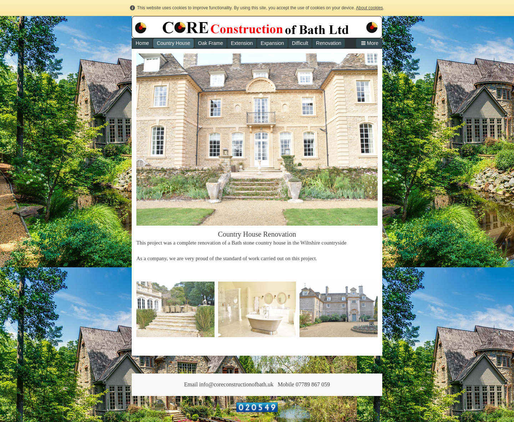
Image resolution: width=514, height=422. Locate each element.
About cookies (369, 7)
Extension (242, 43)
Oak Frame (210, 43)
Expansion (272, 43)
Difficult (300, 43)
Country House (173, 43)
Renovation (328, 43)
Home (142, 43)
